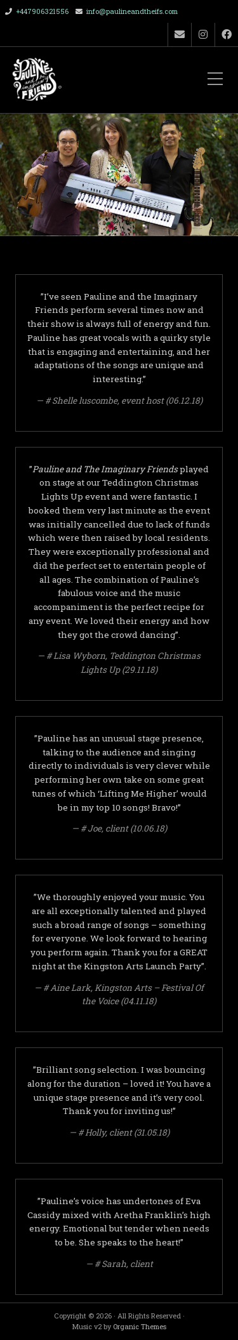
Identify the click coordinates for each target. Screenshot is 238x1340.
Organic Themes (139, 1326)
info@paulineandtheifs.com (132, 11)
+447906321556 (42, 11)
